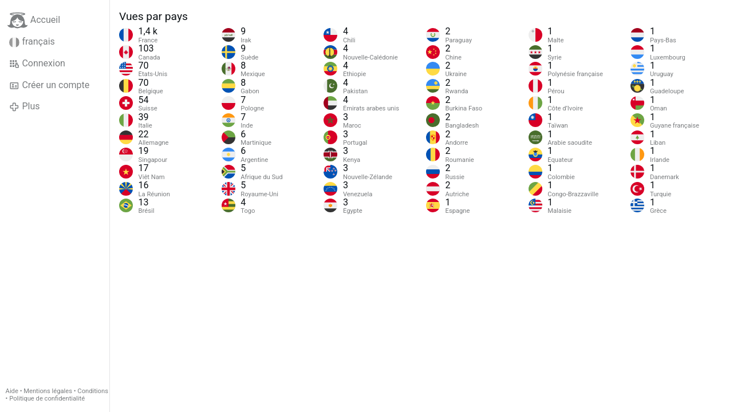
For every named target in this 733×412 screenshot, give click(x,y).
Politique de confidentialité (47, 398)
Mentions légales (47, 391)
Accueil (33, 20)
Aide (12, 391)
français (32, 41)
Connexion (37, 63)
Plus (24, 106)
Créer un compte (49, 85)
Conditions (92, 391)
